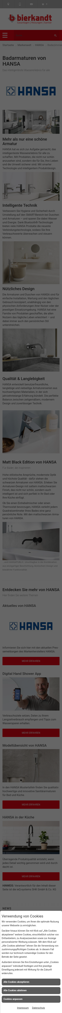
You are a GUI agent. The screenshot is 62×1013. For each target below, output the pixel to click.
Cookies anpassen (12, 999)
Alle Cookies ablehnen (15, 990)
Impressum (23, 1008)
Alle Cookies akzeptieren (16, 982)
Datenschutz (38, 1008)
